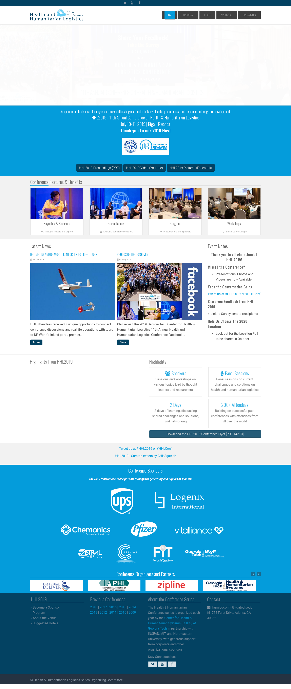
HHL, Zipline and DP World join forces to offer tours (63, 254)
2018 (95, 607)
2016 (115, 607)
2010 (124, 612)
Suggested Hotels (47, 623)
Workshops (234, 223)
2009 (134, 612)
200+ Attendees (236, 404)
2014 (134, 607)
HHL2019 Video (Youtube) (144, 168)
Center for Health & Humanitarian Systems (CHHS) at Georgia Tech (170, 623)
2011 (115, 612)
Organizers (251, 15)
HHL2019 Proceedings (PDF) (99, 168)
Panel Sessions (237, 373)
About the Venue (47, 618)
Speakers (177, 373)
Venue (218, 15)
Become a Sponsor (48, 607)
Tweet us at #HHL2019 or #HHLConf (234, 294)
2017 (105, 607)
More (36, 342)
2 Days (177, 404)
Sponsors (233, 15)
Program (204, 15)
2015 (124, 607)
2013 (95, 612)
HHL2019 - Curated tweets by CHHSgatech (145, 456)
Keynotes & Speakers (57, 223)
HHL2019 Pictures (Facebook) (191, 168)
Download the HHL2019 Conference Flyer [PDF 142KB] (207, 434)
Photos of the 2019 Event (133, 254)
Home (190, 15)
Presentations (116, 223)
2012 (105, 612)
